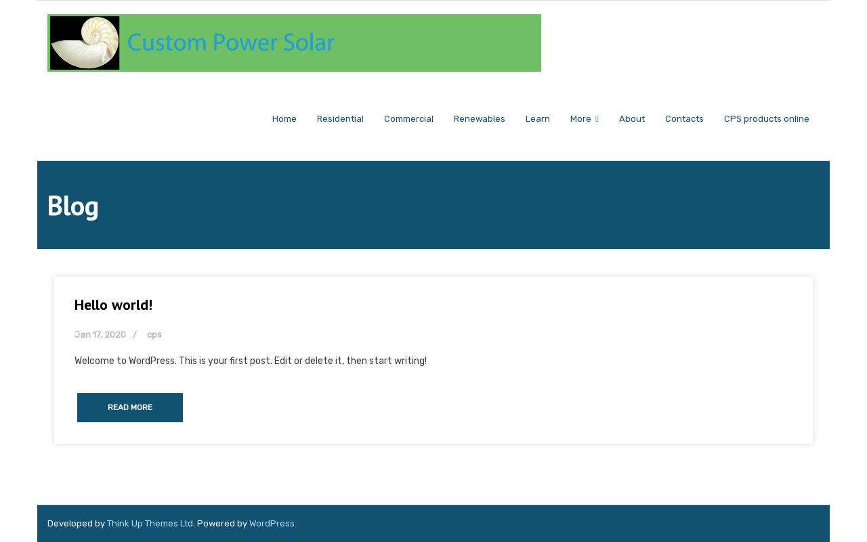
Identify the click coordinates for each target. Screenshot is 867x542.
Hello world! (113, 304)
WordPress (272, 523)
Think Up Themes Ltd (150, 523)
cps (154, 335)
